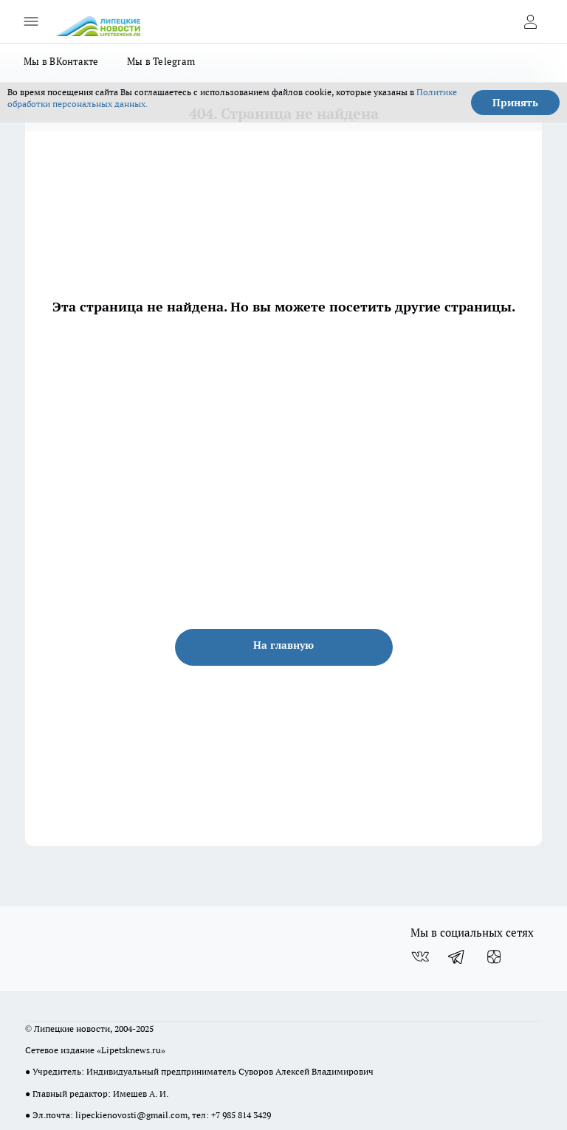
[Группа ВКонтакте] (420, 956)
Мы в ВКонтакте (61, 61)
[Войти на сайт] (530, 21)
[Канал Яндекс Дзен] (493, 956)
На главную (283, 645)
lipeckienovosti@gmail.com (131, 1114)
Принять (515, 102)
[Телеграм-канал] (457, 956)
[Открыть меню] (31, 21)
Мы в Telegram (161, 61)
